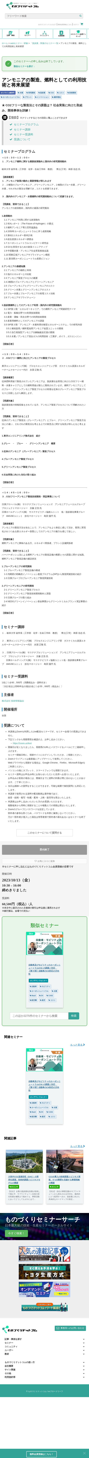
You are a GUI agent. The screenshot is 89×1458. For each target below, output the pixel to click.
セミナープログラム (24, 124)
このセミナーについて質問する (44, 832)
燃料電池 (56, 97)
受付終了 (44, 849)
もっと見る (77, 1044)
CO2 (51, 93)
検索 (74, 1015)
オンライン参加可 (7, 93)
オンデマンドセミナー (38, 981)
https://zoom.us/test (22, 743)
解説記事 (14, 1187)
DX (41, 995)
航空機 (33, 1000)
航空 (42, 1000)
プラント (27, 97)
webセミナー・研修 (19, 43)
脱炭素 (41, 93)
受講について (20, 139)
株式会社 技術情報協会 (13, 701)
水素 (20, 93)
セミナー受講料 (21, 134)
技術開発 (71, 93)
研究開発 (30, 93)
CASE (50, 995)
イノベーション (42, 97)
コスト (60, 93)
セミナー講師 (20, 129)
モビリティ (45, 986)
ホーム (5, 43)
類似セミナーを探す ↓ (24, 66)
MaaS (33, 995)
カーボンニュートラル (10, 97)
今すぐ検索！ (16, 1233)
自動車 (33, 986)
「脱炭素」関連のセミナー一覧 (44, 43)
